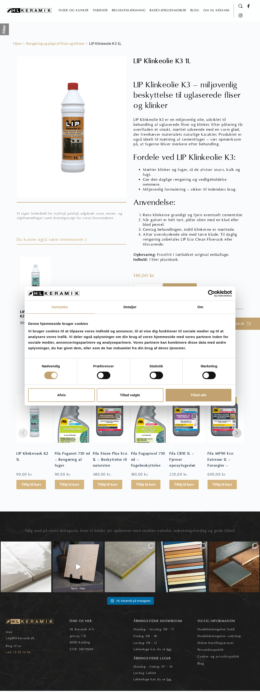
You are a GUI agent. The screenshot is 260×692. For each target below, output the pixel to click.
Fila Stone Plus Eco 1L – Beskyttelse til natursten (110, 461)
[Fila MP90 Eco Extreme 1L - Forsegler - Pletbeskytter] (225, 420)
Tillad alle (198, 395)
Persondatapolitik (210, 651)
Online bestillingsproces (215, 644)
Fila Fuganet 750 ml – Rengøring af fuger (72, 461)
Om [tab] (200, 307)
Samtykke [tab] (60, 307)
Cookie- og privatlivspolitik (218, 658)
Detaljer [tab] (130, 307)
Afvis (61, 395)
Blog (200, 665)
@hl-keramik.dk (23, 640)
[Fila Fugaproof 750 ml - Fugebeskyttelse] (149, 420)
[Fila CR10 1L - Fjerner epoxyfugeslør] (187, 420)
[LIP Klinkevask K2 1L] (34, 420)
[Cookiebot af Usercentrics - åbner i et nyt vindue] (211, 293)
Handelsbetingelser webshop (219, 637)
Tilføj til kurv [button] (31, 486)
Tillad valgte (130, 395)
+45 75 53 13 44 (18, 654)
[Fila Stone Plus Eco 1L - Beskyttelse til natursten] (111, 420)
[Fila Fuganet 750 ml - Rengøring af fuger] (73, 420)
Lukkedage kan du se (153, 651)
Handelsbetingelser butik (216, 631)
